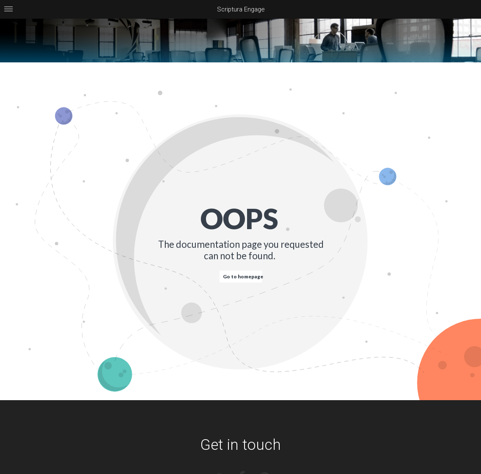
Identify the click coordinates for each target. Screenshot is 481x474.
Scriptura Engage (240, 9)
